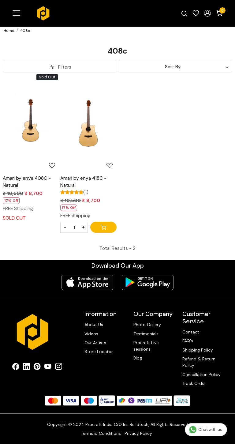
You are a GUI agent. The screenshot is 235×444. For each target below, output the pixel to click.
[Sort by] (175, 67)
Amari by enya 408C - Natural (27, 181)
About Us (93, 324)
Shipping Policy (197, 350)
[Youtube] (48, 367)
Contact (190, 332)
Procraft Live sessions (146, 346)
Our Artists (95, 342)
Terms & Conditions (101, 433)
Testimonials (146, 334)
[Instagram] (58, 367)
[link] (184, 13)
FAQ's (187, 341)
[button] (207, 13)
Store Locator (98, 351)
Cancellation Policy (201, 374)
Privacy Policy (138, 433)
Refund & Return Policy (198, 362)
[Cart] (103, 227)
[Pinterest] (37, 367)
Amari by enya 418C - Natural (83, 181)
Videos (91, 334)
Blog (137, 358)
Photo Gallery (147, 324)
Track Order (194, 383)
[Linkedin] (26, 367)
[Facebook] (16, 367)
